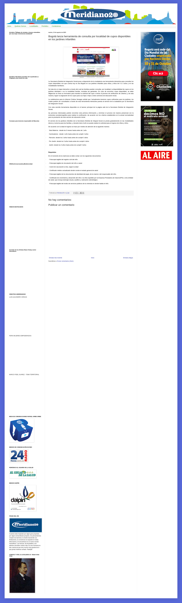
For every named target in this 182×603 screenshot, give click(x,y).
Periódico (45, 26)
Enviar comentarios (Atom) (65, 261)
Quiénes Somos (20, 26)
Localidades (33, 26)
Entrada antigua (128, 258)
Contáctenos (56, 26)
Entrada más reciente (55, 258)
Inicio (9, 26)
